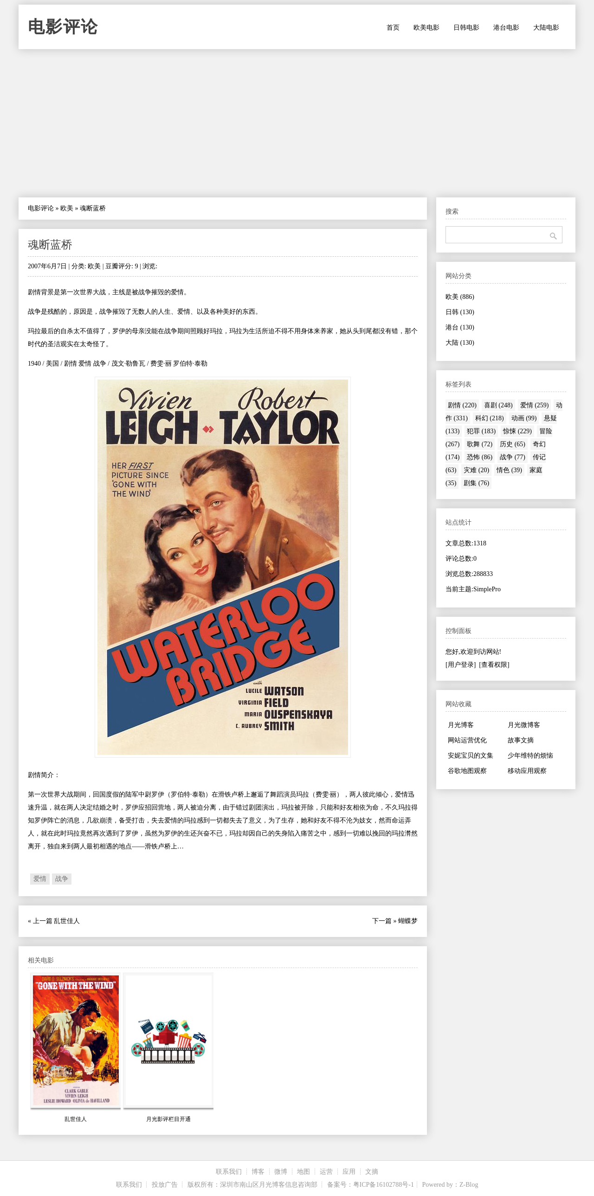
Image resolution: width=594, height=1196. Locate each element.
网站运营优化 (467, 740)
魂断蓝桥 (50, 245)
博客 (258, 1171)
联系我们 (229, 1171)
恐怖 (479, 457)
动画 (524, 418)
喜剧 (498, 405)
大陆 (460, 342)
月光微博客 (524, 724)
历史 (512, 444)
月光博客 (461, 724)
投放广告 (165, 1184)
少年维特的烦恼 (530, 755)
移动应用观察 (527, 770)
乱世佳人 (67, 921)
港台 (460, 327)
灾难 (476, 470)
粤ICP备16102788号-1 (383, 1184)
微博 (280, 1171)
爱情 (39, 878)
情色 (509, 470)
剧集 (476, 483)
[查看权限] (494, 664)
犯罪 (481, 431)
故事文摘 (521, 740)
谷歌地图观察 (467, 770)
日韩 (460, 312)
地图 (303, 1171)
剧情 (462, 405)
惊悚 (517, 431)
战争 (61, 878)
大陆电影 (546, 27)
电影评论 (63, 27)
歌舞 (479, 444)
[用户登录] (461, 664)
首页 (393, 27)
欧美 (66, 208)
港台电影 (506, 27)
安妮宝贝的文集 (470, 755)
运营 (326, 1171)
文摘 (371, 1171)
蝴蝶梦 (408, 921)
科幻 (489, 418)
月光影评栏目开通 (168, 1119)
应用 (348, 1171)
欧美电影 (426, 27)
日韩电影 (466, 27)
